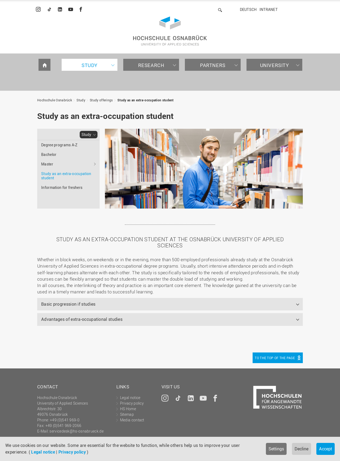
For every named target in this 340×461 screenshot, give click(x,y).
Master (47, 164)
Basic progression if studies (68, 304)
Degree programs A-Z (59, 144)
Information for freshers (61, 187)
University (274, 65)
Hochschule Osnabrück (54, 100)
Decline (301, 449)
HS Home (128, 408)
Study (89, 65)
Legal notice (43, 452)
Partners (213, 65)
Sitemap (127, 414)
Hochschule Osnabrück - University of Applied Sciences (170, 31)
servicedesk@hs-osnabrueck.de (76, 431)
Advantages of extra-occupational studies (81, 319)
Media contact (132, 419)
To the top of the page (275, 358)
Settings (276, 449)
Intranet (269, 9)
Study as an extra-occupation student (145, 100)
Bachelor (48, 154)
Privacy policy (72, 452)
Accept (325, 449)
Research (151, 65)
